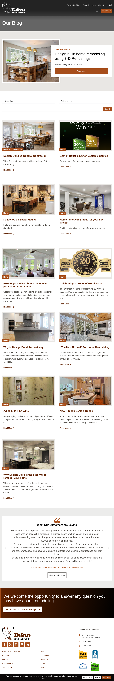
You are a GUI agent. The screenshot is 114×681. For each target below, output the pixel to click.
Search (107, 113)
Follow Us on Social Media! (20, 224)
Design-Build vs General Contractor (25, 160)
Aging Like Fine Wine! (17, 415)
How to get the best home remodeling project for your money (26, 289)
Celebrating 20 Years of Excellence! (82, 287)
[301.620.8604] (67, 4)
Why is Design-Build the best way (24, 351)
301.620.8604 (74, 5)
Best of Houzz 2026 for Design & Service (85, 160)
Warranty (101, 5)
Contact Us (45, 655)
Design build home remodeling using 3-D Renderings (74, 58)
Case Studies (7, 664)
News (94, 5)
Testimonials (7, 668)
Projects (5, 655)
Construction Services (11, 651)
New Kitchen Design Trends (77, 415)
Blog (42, 651)
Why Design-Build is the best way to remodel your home (25, 481)
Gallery (5, 659)
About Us (86, 5)
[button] (110, 5)
